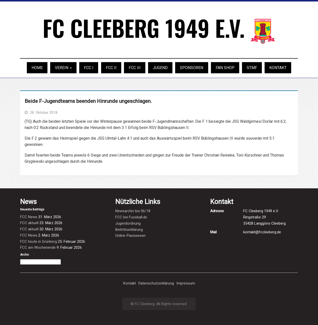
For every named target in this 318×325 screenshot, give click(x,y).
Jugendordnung (128, 223)
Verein (63, 67)
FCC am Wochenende (38, 247)
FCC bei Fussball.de (131, 217)
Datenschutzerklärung (156, 283)
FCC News (28, 217)
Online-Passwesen (130, 235)
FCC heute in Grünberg (38, 241)
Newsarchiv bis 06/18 (132, 211)
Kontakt (277, 67)
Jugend (160, 67)
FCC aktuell (29, 223)
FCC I (88, 67)
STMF (252, 67)
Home (37, 67)
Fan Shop (225, 67)
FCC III (135, 67)
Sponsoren (191, 67)
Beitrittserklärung (129, 229)
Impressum (185, 283)
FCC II (111, 67)
